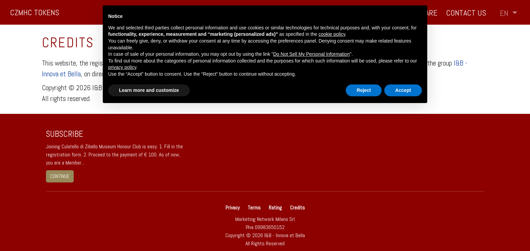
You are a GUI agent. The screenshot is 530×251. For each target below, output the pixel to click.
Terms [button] (254, 207)
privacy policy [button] (122, 67)
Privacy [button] (233, 207)
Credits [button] (297, 207)
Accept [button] (403, 90)
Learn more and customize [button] (149, 90)
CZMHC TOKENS (34, 12)
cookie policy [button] (331, 34)
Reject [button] (364, 90)
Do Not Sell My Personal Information (311, 54)
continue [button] (60, 176)
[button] (508, 13)
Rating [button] (275, 207)
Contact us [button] (466, 12)
